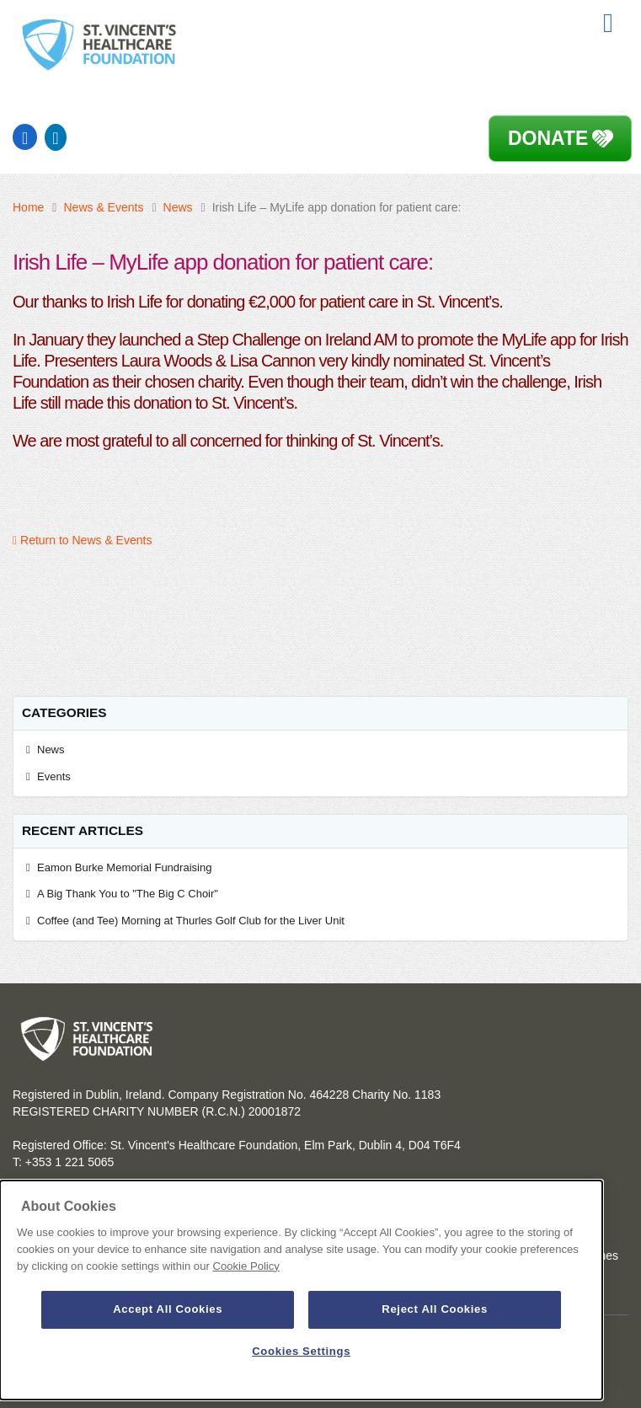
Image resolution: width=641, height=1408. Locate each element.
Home (28, 207)
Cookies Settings (301, 1351)
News (178, 207)
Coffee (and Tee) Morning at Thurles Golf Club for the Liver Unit (191, 920)
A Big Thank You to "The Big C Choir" (130, 893)
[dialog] (301, 1290)
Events (54, 776)
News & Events (103, 207)
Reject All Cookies (435, 1309)
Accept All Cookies (167, 1309)
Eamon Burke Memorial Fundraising (124, 867)
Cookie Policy (245, 1266)
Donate (548, 138)
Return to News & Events (82, 540)
